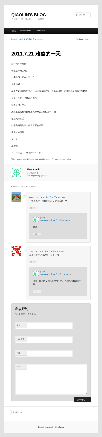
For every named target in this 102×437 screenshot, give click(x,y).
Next (88, 39)
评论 (19, 366)
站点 (19, 353)
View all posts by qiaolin (37, 176)
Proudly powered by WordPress (51, 427)
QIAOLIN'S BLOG (28, 14)
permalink (67, 159)
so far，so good (36, 159)
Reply (33, 208)
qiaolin (39, 39)
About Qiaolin (25, 31)
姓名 (19, 325)
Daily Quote (40, 31)
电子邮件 (20, 339)
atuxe (31, 197)
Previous (78, 39)
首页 (14, 31)
